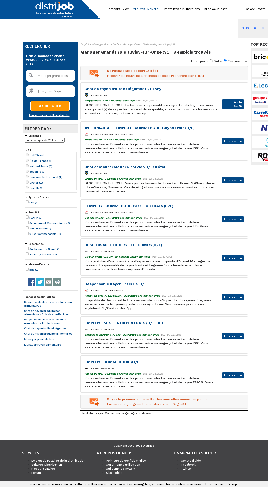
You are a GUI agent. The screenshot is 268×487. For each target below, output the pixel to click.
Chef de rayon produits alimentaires (48, 333)
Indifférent (37, 155)
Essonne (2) (37, 171)
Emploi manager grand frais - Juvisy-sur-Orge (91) (147, 404)
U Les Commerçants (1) (45, 234)
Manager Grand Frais (105, 44)
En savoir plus (214, 484)
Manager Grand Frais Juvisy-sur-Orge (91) (148, 44)
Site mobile (114, 472)
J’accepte (233, 484)
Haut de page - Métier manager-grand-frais (115, 413)
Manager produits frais (40, 339)
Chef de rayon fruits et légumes (45, 328)
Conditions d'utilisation (123, 464)
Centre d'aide (191, 460)
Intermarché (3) (40, 228)
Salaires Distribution (46, 464)
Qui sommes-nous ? (120, 468)
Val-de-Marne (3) (41, 166)
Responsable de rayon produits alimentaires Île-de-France (45, 321)
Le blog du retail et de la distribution (58, 460)
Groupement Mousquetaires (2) (50, 223)
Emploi (84, 44)
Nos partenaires (43, 468)
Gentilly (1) (36, 188)
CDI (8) (33, 202)
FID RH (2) (36, 217)
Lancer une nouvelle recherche (49, 115)
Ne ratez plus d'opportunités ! (132, 71)
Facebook (188, 464)
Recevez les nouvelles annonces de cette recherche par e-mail (155, 76)
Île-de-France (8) (41, 160)
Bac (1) (34, 269)
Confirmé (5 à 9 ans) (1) (45, 249)
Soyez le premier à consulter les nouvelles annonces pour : (157, 399)
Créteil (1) (36, 182)
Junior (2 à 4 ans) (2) (43, 254)
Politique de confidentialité (126, 460)
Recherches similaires (39, 296)
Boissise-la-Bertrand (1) (46, 177)
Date (217, 61)
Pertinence (237, 61)
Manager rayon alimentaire (42, 344)
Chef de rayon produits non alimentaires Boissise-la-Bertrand (47, 312)
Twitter (186, 468)
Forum (36, 472)
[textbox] (50, 76)
